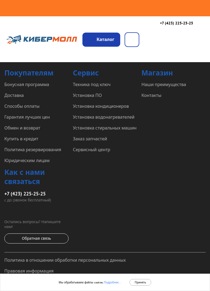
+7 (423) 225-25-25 (176, 23)
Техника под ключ (91, 84)
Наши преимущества (163, 84)
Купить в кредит (21, 138)
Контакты (151, 95)
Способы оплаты (21, 106)
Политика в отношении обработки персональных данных (65, 260)
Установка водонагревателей (103, 117)
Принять (140, 282)
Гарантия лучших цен (27, 117)
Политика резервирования (32, 149)
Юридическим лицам (27, 160)
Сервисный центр (91, 149)
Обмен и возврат (22, 128)
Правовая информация (29, 271)
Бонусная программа (26, 84)
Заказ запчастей (90, 138)
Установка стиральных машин (105, 128)
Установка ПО (87, 95)
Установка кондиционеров (101, 106)
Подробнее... (112, 282)
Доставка (14, 95)
